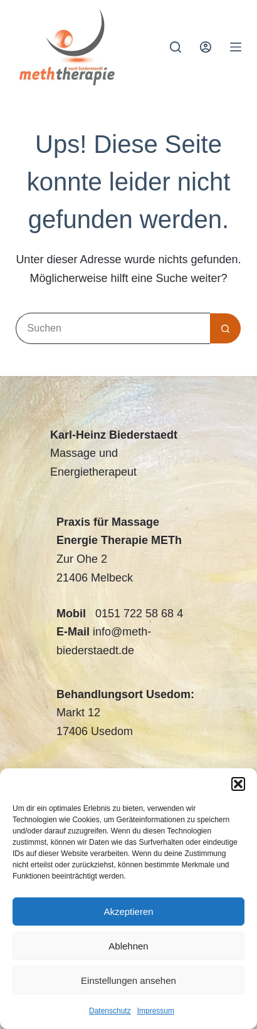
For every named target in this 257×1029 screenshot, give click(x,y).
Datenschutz (110, 1010)
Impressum (155, 1010)
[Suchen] (175, 47)
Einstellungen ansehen (128, 980)
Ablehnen (128, 946)
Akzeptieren (128, 911)
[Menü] (235, 47)
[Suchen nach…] (113, 328)
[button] (238, 784)
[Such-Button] (225, 328)
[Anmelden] (205, 47)
